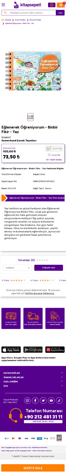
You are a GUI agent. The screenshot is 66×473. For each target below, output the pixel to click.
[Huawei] (55, 350)
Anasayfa (6, 20)
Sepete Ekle (33, 468)
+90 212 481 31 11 (43, 417)
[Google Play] (32, 350)
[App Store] (11, 350)
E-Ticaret (23, 456)
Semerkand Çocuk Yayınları (18, 140)
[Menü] (3, 4)
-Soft (15, 456)
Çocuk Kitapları (20, 20)
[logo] (27, 4)
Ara (60, 13)
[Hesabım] (51, 5)
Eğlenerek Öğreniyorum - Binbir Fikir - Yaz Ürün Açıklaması (37, 198)
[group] (33, 71)
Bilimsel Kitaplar (35, 20)
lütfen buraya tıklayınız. (40, 293)
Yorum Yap (57, 148)
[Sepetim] (60, 5)
